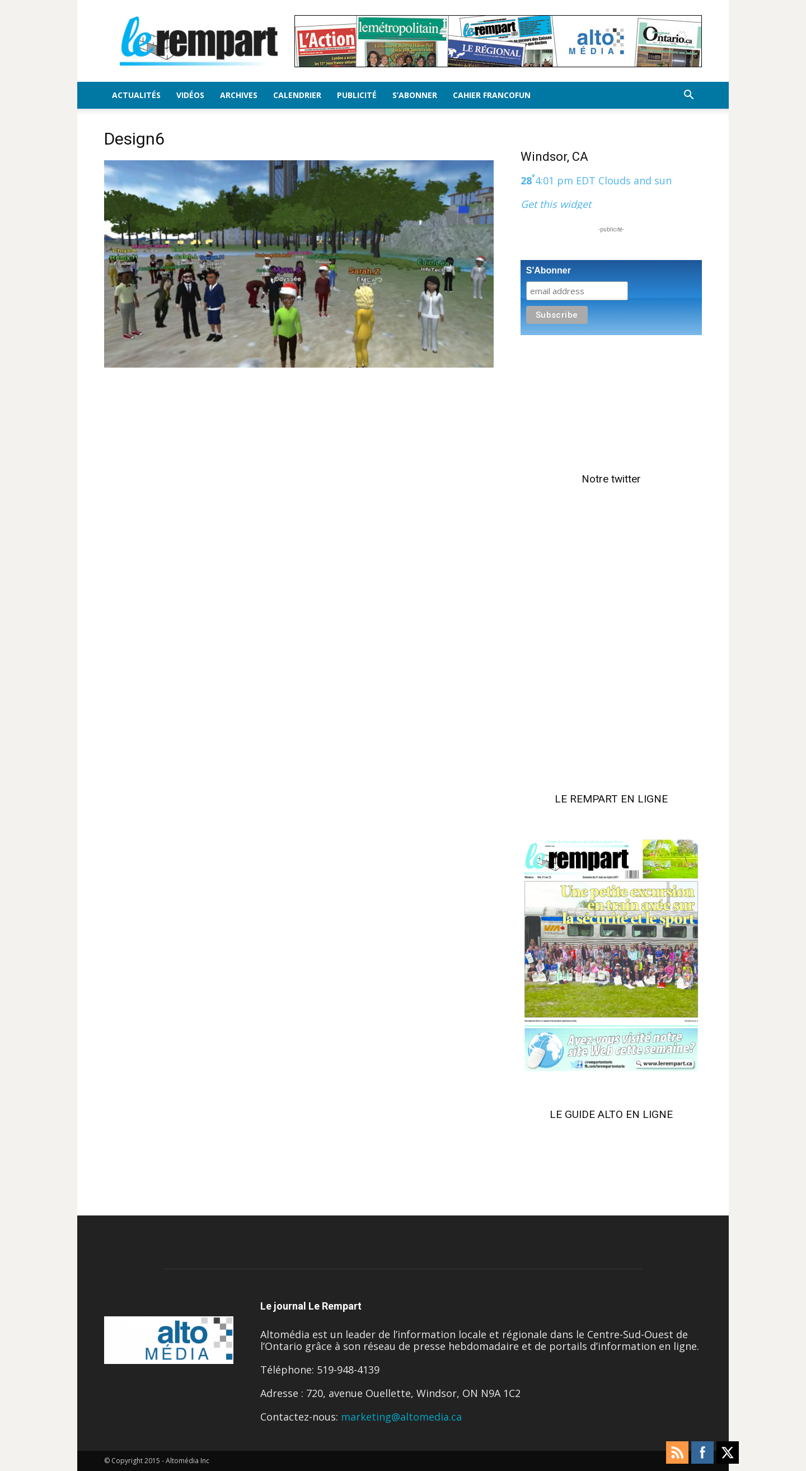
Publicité (357, 95)
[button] (688, 95)
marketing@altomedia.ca (401, 1416)
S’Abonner (414, 95)
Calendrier (297, 95)
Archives (238, 95)
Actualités (136, 95)
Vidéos (190, 95)
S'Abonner (548, 270)
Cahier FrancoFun (492, 95)
